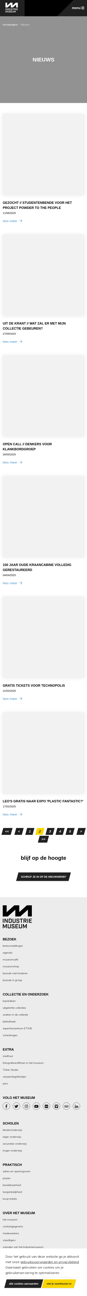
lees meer (12, 221)
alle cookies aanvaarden (23, 1283)
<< (7, 831)
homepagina (10, 24)
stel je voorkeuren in (59, 1283)
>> (43, 839)
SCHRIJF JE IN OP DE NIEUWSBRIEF (43, 876)
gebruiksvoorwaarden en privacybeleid (49, 1262)
